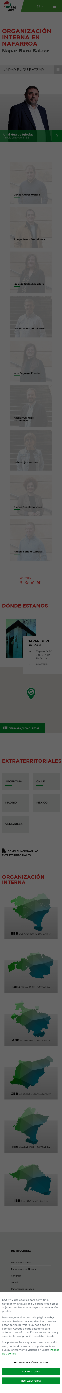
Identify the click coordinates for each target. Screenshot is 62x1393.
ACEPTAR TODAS (31, 1371)
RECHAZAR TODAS (31, 1381)
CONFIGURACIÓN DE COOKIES (31, 1362)
